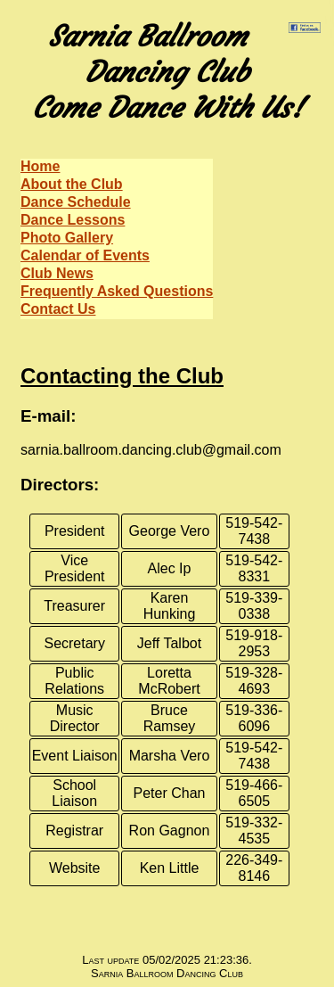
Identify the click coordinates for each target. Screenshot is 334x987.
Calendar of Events (85, 255)
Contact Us (57, 309)
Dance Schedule (75, 202)
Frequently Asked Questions (116, 291)
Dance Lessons (72, 219)
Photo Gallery (66, 237)
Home (40, 166)
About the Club (71, 184)
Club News (57, 273)
